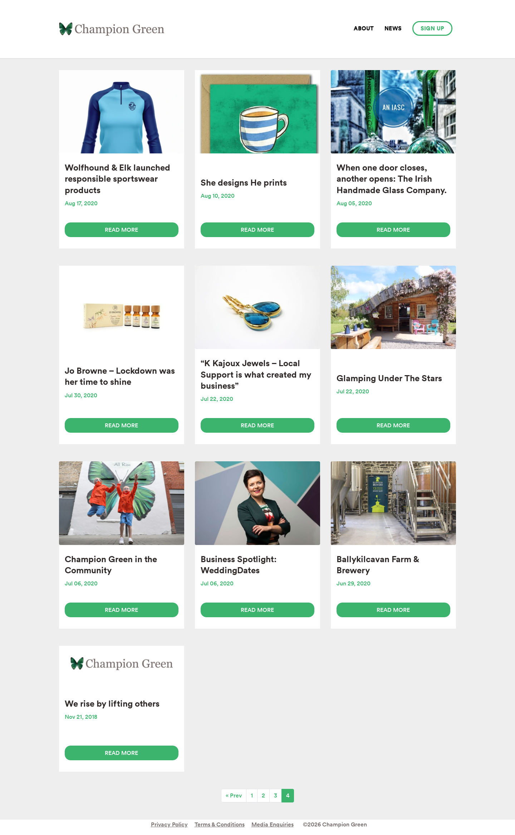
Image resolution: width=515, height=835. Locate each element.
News (393, 28)
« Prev (234, 795)
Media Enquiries (272, 824)
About (364, 28)
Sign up (432, 28)
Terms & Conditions (220, 824)
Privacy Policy (169, 824)
